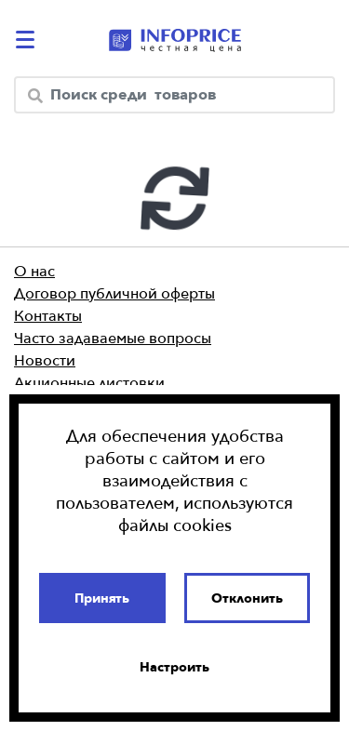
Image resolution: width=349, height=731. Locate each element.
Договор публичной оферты (114, 293)
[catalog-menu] (28, 39)
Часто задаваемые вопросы (112, 338)
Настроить (174, 667)
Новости (44, 360)
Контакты (48, 315)
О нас (34, 271)
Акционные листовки (89, 382)
